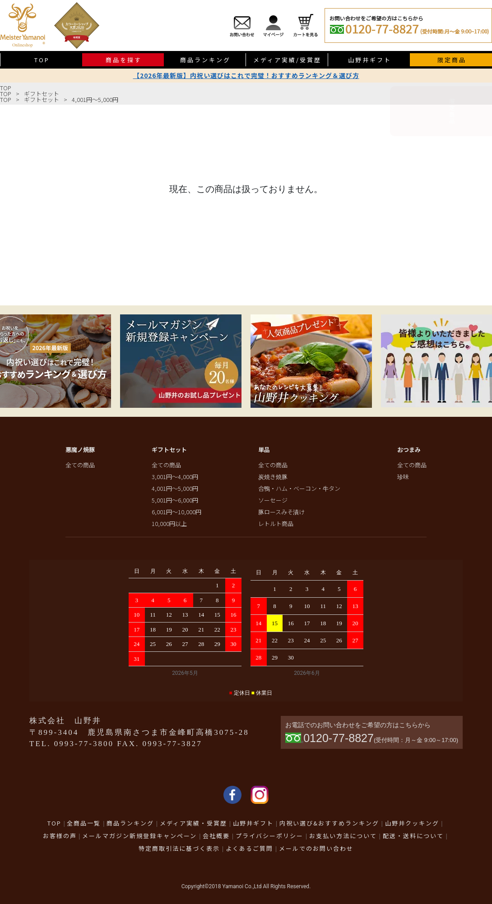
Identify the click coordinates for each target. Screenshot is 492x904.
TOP (5, 87)
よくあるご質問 (249, 848)
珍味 (403, 476)
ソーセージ (273, 500)
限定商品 (481, 116)
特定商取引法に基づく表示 (179, 848)
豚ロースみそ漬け (281, 511)
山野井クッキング (412, 823)
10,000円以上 (169, 523)
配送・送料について (413, 835)
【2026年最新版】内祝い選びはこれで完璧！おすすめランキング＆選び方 (246, 75)
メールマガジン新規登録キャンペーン (139, 835)
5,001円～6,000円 (175, 500)
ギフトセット (41, 93)
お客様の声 (60, 835)
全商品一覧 (84, 823)
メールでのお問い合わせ (316, 848)
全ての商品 (80, 465)
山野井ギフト (369, 59)
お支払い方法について (343, 835)
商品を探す (124, 59)
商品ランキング (205, 59)
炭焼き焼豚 (273, 476)
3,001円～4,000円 (175, 476)
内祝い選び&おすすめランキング (329, 823)
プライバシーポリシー (269, 835)
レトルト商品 (275, 523)
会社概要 (216, 835)
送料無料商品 (481, 201)
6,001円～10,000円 (176, 511)
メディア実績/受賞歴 (287, 59)
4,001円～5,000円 (95, 99)
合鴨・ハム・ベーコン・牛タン (299, 488)
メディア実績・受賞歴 (193, 823)
